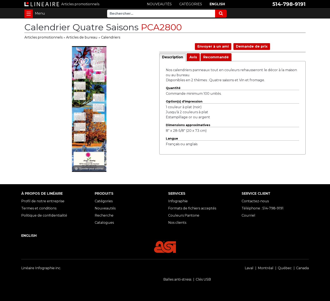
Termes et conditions (38, 208)
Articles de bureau (81, 37)
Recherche (104, 215)
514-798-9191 (289, 4)
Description (172, 57)
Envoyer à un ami (213, 46)
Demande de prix (251, 46)
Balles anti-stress (177, 279)
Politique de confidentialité (44, 215)
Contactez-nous (255, 201)
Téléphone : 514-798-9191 (262, 208)
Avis (193, 57)
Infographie (178, 201)
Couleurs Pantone (183, 215)
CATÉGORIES (190, 4)
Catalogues (104, 223)
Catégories (104, 201)
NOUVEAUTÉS (159, 4)
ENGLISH (217, 4)
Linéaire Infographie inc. (41, 268)
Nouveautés (105, 208)
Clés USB (203, 279)
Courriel (248, 215)
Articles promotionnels (43, 37)
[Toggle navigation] (28, 13)
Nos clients (177, 223)
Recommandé (216, 57)
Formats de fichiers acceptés (192, 208)
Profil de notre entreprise (42, 201)
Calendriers (110, 37)
